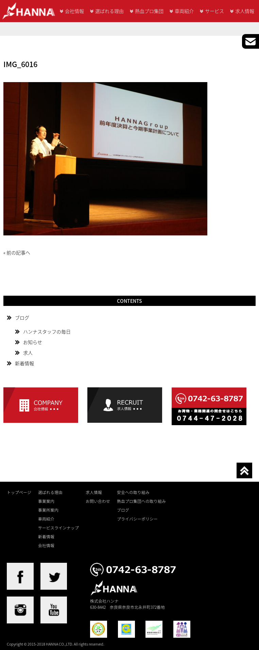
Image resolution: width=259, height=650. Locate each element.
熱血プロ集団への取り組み (141, 501)
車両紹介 (184, 10)
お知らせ (32, 342)
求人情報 (244, 10)
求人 (28, 352)
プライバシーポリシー (137, 519)
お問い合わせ (98, 501)
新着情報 (24, 363)
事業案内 (46, 501)
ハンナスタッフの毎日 (47, 331)
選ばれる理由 (109, 10)
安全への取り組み (133, 492)
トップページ (19, 492)
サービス (214, 10)
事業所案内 (48, 510)
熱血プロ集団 (149, 10)
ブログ (22, 317)
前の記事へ (18, 252)
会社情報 (74, 10)
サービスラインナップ (58, 528)
